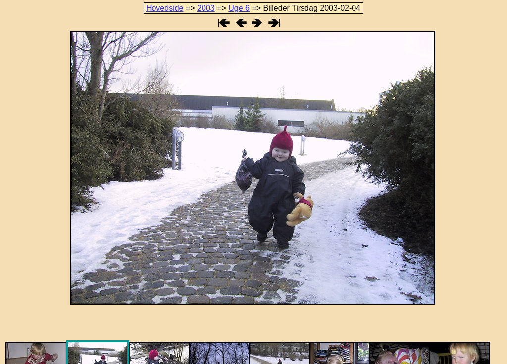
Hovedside (165, 8)
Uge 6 (239, 8)
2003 (206, 8)
